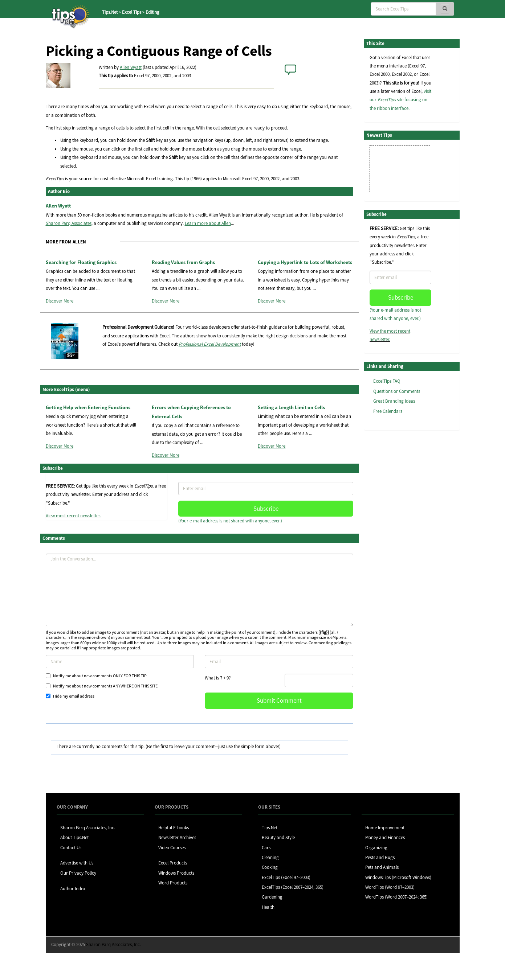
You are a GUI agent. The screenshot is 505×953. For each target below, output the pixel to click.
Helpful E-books (173, 828)
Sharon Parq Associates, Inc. (87, 828)
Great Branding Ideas (394, 401)
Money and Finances (385, 837)
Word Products (172, 883)
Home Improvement (384, 828)
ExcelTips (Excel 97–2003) (286, 877)
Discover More (59, 301)
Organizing (376, 848)
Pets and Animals (382, 867)
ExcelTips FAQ (386, 381)
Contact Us (70, 848)
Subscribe (265, 509)
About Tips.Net (74, 837)
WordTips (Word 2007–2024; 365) (396, 897)
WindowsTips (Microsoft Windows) (398, 877)
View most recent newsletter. (73, 516)
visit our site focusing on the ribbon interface (400, 99)
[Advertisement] (400, 547)
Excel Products (172, 863)
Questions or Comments (396, 391)
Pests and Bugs (380, 857)
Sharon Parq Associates (68, 223)
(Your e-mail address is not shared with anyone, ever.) (230, 521)
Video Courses (172, 848)
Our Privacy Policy (78, 873)
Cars (266, 848)
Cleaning (270, 857)
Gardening (272, 897)
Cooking (270, 867)
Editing (152, 12)
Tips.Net (110, 12)
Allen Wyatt (131, 67)
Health (268, 907)
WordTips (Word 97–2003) (390, 887)
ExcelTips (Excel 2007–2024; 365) (292, 887)
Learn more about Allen (208, 223)
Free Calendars (387, 411)
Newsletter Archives (177, 837)
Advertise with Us (76, 863)
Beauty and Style (278, 837)
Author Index (72, 889)
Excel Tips (131, 12)
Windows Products (176, 873)
